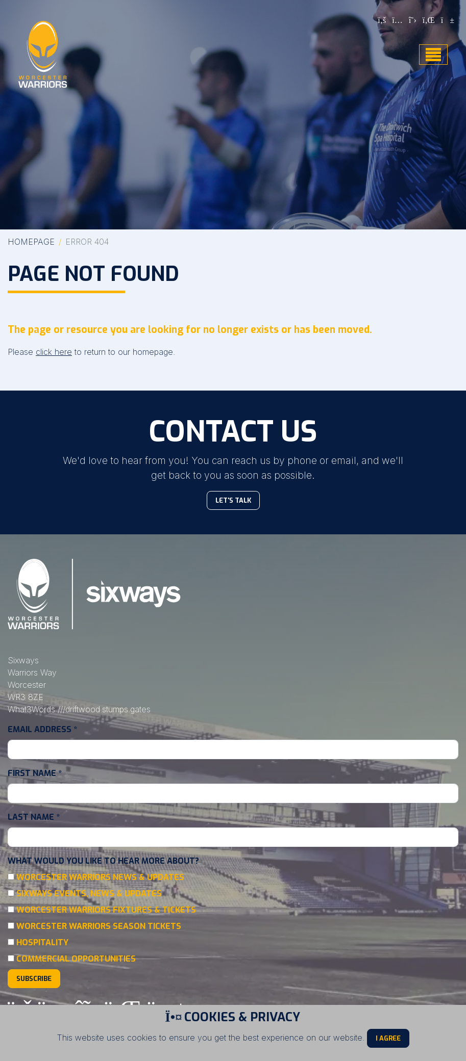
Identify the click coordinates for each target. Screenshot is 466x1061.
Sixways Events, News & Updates (89, 893)
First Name (35, 773)
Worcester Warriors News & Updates (100, 877)
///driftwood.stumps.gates (104, 709)
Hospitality (42, 942)
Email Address (42, 729)
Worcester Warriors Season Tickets (98, 926)
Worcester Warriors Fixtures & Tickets (106, 909)
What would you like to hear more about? (103, 861)
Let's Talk (233, 500)
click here (54, 352)
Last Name (34, 817)
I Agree (388, 1038)
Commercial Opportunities (76, 958)
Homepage (31, 242)
